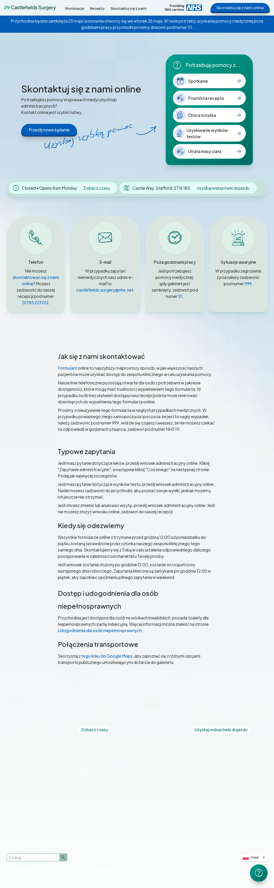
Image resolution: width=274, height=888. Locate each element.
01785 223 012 (35, 302)
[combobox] (253, 857)
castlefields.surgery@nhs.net (104, 289)
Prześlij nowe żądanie (49, 129)
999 (248, 283)
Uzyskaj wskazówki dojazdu (223, 188)
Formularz (67, 367)
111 (180, 296)
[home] (30, 7)
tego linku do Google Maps (107, 655)
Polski (251, 857)
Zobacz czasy (96, 188)
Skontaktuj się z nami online (240, 7)
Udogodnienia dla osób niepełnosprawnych (100, 630)
